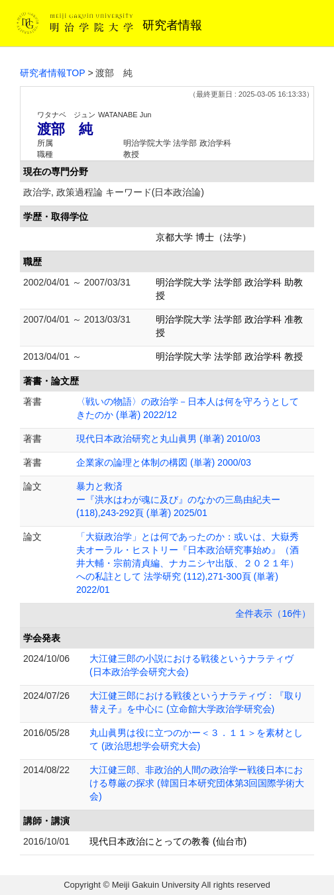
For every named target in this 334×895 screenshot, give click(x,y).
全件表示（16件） (273, 613)
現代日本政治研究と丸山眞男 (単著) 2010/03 (168, 438)
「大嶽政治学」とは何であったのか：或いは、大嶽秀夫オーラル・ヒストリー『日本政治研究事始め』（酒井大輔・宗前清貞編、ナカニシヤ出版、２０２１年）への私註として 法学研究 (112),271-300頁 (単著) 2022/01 (187, 563)
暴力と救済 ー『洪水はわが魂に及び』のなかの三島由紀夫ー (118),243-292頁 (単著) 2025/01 (178, 499)
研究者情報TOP (52, 73)
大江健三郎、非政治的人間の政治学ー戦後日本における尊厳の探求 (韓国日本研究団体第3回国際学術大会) (196, 783)
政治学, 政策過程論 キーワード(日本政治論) (113, 192)
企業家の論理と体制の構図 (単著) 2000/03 (163, 462)
